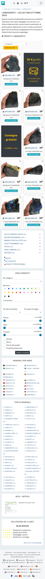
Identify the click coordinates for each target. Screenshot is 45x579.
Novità (7, 258)
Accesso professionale (32, 554)
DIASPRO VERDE (11, 433)
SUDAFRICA (10, 394)
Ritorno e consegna (16, 554)
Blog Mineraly (9, 560)
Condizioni (8, 552)
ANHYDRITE (31, 413)
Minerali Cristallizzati (15, 240)
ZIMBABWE (31, 394)
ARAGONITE (31, 486)
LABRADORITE (11, 448)
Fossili (8, 246)
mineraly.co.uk (27, 566)
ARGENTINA (32, 365)
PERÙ (30, 386)
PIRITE (8, 462)
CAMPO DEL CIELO (12, 424)
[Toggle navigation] (41, 3)
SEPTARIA (30, 477)
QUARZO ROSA (11, 468)
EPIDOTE (30, 439)
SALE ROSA (10, 477)
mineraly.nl (10, 572)
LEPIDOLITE (31, 451)
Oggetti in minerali (13, 243)
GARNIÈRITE (31, 442)
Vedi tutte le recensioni (32, 543)
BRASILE (10, 368)
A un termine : (8, 300)
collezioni (16, 9)
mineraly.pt (22, 572)
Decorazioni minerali (14, 237)
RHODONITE (10, 471)
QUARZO (9, 465)
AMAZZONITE (31, 407)
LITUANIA (31, 380)
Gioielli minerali (12, 250)
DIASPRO (9, 430)
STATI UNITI (32, 391)
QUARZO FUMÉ (32, 465)
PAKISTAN (10, 389)
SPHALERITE (10, 483)
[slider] (4, 321)
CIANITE (8, 427)
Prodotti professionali (14, 264)
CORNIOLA (30, 427)
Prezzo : (6, 318)
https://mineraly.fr (35, 562)
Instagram (30, 560)
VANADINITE (10, 486)
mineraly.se (35, 572)
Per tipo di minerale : (10, 309)
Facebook (20, 560)
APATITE (8, 416)
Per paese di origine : (31, 309)
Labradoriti (26, 9)
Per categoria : (8, 278)
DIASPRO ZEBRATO (33, 433)
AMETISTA (31, 410)
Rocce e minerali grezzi (15, 234)
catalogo (6, 9)
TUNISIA (9, 391)
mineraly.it (22, 569)
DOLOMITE (31, 436)
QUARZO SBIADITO (33, 468)
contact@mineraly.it (18, 562)
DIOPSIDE (9, 436)
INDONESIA (10, 380)
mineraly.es (35, 569)
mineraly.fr (13, 566)
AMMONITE (9, 413)
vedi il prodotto (11, 84)
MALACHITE (10, 457)
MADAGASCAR (33, 383)
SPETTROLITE (31, 480)
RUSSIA (30, 389)
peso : (5, 325)
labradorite (8, 75)
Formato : (6, 332)
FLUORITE (9, 442)
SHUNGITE (9, 480)
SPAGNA (31, 374)
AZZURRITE (9, 489)
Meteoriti (9, 253)
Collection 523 (10, 48)
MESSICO (10, 386)
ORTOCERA (10, 459)
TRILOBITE (31, 489)
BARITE (30, 416)
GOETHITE (31, 445)
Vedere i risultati (22, 353)
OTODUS (30, 459)
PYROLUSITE (31, 462)
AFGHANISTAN (11, 365)
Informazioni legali (19, 552)
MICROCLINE (32, 457)
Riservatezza (32, 552)
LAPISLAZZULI (32, 448)
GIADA (8, 445)
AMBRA (8, 410)
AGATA (8, 407)
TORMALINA (31, 483)
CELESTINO (31, 424)
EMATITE (9, 439)
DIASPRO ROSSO (32, 430)
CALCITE (30, 418)
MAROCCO (10, 383)
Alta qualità (10, 261)
